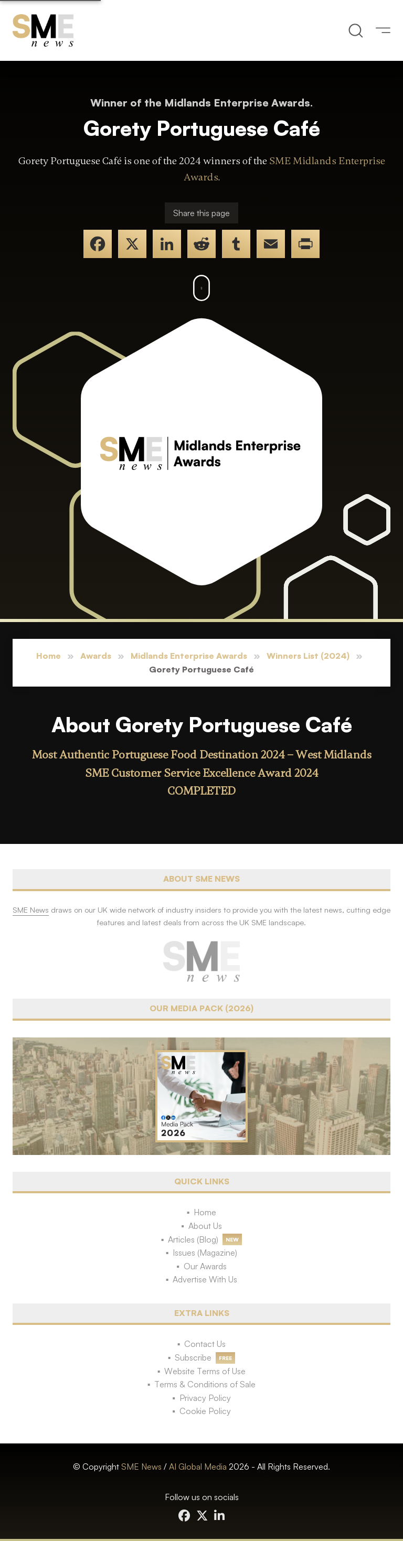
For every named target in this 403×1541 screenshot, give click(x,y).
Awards (95, 655)
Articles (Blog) (193, 1239)
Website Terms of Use (205, 1371)
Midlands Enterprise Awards (189, 655)
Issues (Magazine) (205, 1252)
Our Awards (205, 1266)
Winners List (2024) (308, 655)
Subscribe (193, 1357)
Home (48, 655)
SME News (141, 1466)
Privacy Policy (205, 1398)
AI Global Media (198, 1466)
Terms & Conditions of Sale (205, 1384)
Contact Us (205, 1344)
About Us (205, 1226)
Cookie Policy (205, 1411)
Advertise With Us (205, 1279)
